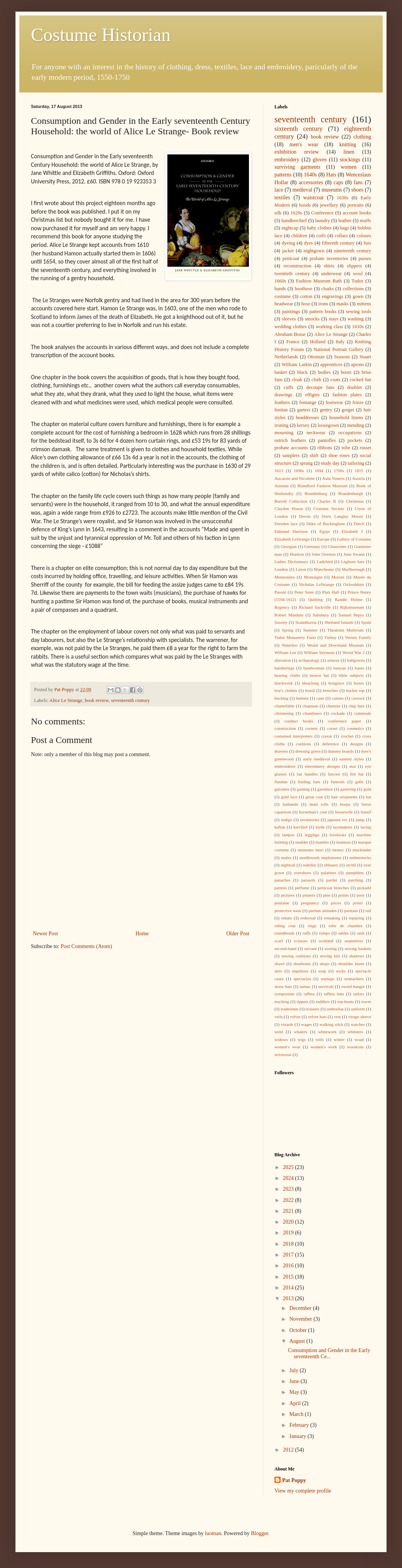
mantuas (343, 842)
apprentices (331, 364)
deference (330, 743)
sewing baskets (358, 948)
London (281, 569)
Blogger (259, 1533)
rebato (286, 918)
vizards (287, 1024)
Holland (317, 341)
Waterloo (290, 645)
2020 (289, 1222)
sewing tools (358, 311)
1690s (299, 470)
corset (332, 728)
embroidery (287, 160)
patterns (282, 175)
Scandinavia (306, 622)
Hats (331, 175)
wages (306, 1024)
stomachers (353, 978)
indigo (286, 819)
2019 (289, 1233)
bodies (324, 372)
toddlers (323, 1001)
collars (341, 235)
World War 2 (353, 652)
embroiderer (285, 766)
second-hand (285, 948)
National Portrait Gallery (338, 349)
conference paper (344, 721)
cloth (316, 379)
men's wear (304, 144)
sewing (331, 948)
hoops (345, 804)
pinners (309, 895)
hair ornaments (344, 796)
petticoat (291, 258)
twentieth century (292, 273)
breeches (330, 690)
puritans (351, 910)
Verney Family (358, 637)
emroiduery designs (322, 766)
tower (366, 1001)
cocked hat (360, 379)
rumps (324, 933)
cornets (311, 728)
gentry (326, 410)
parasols (308, 880)
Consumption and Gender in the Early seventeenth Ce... (329, 1353)
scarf (278, 940)
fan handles (307, 774)
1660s (280, 281)
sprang (306, 463)
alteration (282, 660)
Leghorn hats (352, 561)
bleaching (310, 683)
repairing (356, 918)
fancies (334, 774)
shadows (356, 955)
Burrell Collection (290, 501)
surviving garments (297, 167)
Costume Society (328, 508)
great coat (314, 796)
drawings (283, 394)
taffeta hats (334, 993)
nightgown (313, 250)
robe (346, 447)
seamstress (353, 940)
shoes (357, 190)
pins (326, 895)
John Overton (324, 554)
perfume (302, 887)
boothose (303, 288)
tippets (302, 1001)
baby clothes (319, 228)
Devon (305, 516)
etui (352, 766)
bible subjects (351, 675)
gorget (348, 410)
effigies (312, 394)
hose (305, 303)
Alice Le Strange (65, 700)
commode (362, 713)
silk (277, 213)
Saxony (281, 622)
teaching (281, 1001)
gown (358, 296)
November (301, 1319)
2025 (289, 1167)
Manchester (324, 569)
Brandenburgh (350, 493)
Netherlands (286, 356)
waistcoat (313, 197)
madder (301, 842)
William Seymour (319, 652)
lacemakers (342, 827)
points (343, 895)
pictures (288, 895)
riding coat (285, 925)
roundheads (284, 933)
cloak (297, 379)
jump (360, 819)
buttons (302, 698)
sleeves (289, 319)
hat (368, 796)
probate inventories (329, 258)
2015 (289, 1277)
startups (327, 978)
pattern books (322, 311)
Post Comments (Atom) (86, 946)
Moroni (337, 577)
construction (285, 728)
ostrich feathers (290, 440)
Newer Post (45, 933)
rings (312, 925)
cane (320, 698)
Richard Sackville (315, 607)
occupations (349, 432)
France (293, 341)
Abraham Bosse (290, 334)
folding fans (309, 781)
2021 (289, 1211)
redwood (307, 918)
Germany (312, 546)
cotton (306, 296)
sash (361, 933)
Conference (322, 213)
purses (365, 258)
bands (280, 288)
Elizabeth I (352, 531)
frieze (358, 402)
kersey (303, 425)
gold (367, 789)
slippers (354, 266)
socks (341, 971)
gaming (303, 789)
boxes (359, 683)
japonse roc (337, 819)
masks (342, 303)
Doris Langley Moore (342, 516)
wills (319, 1039)
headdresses (307, 417)
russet (365, 447)
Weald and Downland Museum (335, 645)
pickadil (364, 887)
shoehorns (302, 963)
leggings (312, 834)
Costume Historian (100, 34)
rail (368, 910)
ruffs (307, 933)
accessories (311, 182)
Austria (358, 478)
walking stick (331, 1024)
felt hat (357, 774)
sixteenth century (298, 128)
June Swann (354, 554)
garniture (325, 789)
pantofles (327, 440)
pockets (354, 440)
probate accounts (291, 447)
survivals (326, 986)
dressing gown (307, 751)
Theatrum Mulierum (345, 630)
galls (359, 781)
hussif (366, 812)
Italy (340, 341)
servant (310, 948)
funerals (338, 781)
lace (278, 190)
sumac (305, 986)
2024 (289, 1178)
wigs (302, 1039)
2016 (289, 1265)
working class (329, 326)
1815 (359, 470)
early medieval (316, 759)
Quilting (315, 599)
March (297, 1414)
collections (353, 288)
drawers (281, 751)
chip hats (357, 706)
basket (280, 372)
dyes (308, 243)
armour (333, 660)
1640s (310, 175)
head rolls (319, 804)
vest (337, 1016)
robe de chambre (346, 925)
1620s (296, 213)
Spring (287, 630)
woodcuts (355, 1046)
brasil (310, 690)
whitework (327, 1031)
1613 (278, 470)
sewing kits (330, 955)
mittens (364, 303)
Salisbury (321, 615)
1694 (319, 470)
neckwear (316, 432)
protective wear (287, 910)
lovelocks (338, 834)
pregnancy (310, 902)
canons (338, 698)
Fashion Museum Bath (319, 281)
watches (358, 1024)
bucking (281, 698)
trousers (312, 1009)
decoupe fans (320, 387)
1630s (342, 197)
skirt (278, 971)
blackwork (283, 683)
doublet (354, 387)
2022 (289, 1200)
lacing (366, 827)
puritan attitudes (322, 910)
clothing (362, 137)
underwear (331, 273)
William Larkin (296, 364)
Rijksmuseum (352, 607)
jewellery (329, 205)
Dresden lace (286, 523)
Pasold (280, 592)
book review (97, 700)
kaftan (279, 827)
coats (335, 379)
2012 (289, 1450)
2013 (289, 1298)
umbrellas (335, 1009)
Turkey (330, 637)
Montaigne (313, 577)
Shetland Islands (338, 622)
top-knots (345, 1001)
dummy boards (341, 751)
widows (281, 1039)
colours (364, 235)
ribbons (324, 447)
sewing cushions (296, 955)
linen (349, 152)
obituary (331, 865)
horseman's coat (313, 812)
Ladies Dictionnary (291, 561)
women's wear (287, 1046)
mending (355, 425)
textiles (282, 197)
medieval (302, 190)
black (302, 372)
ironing (281, 425)
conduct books (298, 721)
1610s (358, 326)
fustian (281, 410)
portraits (355, 205)
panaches (282, 880)
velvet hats (317, 1016)
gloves (320, 160)
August (297, 1341)
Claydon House (288, 508)
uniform (358, 1009)
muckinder (362, 849)
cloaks (327, 288)
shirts (329, 266)
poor (361, 895)
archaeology (309, 660)
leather (344, 220)
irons (323, 303)
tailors (358, 993)
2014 (289, 1288)
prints (358, 902)
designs (356, 743)
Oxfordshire (353, 584)
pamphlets (355, 872)
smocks (312, 319)
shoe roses (339, 455)
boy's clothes (285, 690)
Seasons (342, 356)
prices (336, 902)
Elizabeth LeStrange (292, 539)
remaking (332, 918)
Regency (282, 607)
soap (322, 971)
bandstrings (284, 668)
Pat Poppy (294, 1480)
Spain (366, 622)
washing (355, 319)
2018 (289, 1244)
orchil (351, 865)
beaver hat (319, 675)
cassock (358, 698)
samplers (291, 455)
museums (332, 190)
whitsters (355, 1031)
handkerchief (294, 220)
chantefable (284, 706)
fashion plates (347, 394)
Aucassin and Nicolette (294, 478)
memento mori (311, 849)
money (338, 849)
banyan (339, 668)
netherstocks (360, 857)
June (294, 1381)
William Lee (285, 652)
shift (314, 455)
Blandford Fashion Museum (322, 485)
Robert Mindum (288, 615)
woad (359, 1039)
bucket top (355, 690)
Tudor (357, 281)
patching (355, 880)
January (298, 1436)
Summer (310, 630)
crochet (347, 736)
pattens (280, 887)
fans (358, 182)
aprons (357, 364)
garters (303, 410)
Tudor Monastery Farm (295, 637)
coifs (320, 235)
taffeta (309, 993)
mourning (283, 432)
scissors (301, 940)
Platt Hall (330, 592)
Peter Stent (304, 592)
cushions (303, 743)
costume (282, 296)
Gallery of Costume (354, 539)
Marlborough (353, 569)
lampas (288, 834)
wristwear (282, 1054)
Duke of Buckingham (325, 523)
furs (367, 243)
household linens (346, 417)
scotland (326, 940)
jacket (288, 250)
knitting (347, 144)
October (298, 1330)
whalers (300, 1031)
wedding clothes (290, 326)
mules (286, 857)
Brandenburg (316, 493)
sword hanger (353, 986)
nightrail (288, 865)
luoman (213, 1533)
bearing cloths (287, 675)
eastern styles (351, 759)
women (348, 167)
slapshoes (300, 971)
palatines (328, 872)
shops (325, 963)
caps (338, 182)
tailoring (355, 463)
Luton (301, 569)
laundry (322, 220)
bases (359, 668)
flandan (281, 781)
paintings (291, 311)
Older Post (238, 933)
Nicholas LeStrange (316, 584)
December (301, 1308)
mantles (322, 842)
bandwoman (314, 668)
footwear (334, 402)
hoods (305, 205)
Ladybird (324, 561)
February (299, 1425)
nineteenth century (352, 250)
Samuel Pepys (351, 615)
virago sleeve (359, 1016)
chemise (333, 706)
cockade (338, 713)
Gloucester (337, 546)
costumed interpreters (293, 736)
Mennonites (284, 577)
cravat (326, 736)
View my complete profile (302, 1491)
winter (339, 1039)
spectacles (302, 978)
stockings (350, 160)
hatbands (290, 804)
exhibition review (296, 152)
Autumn (281, 485)
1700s (339, 470)
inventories (309, 819)
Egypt (324, 531)
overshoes (302, 872)
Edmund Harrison (291, 531)
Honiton (297, 554)
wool (358, 273)
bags (344, 228)
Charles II (326, 501)
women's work (323, 1046)
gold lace (289, 796)
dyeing (288, 243)
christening (284, 713)
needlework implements (320, 857)
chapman (310, 706)
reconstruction (297, 266)
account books (356, 213)
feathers (282, 402)
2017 (289, 1255)
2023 (289, 1189)
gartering (348, 789)
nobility (310, 865)
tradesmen (289, 1009)
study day (330, 463)
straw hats (283, 986)
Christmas (354, 501)
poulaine (282, 902)
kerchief (300, 827)
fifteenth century (338, 243)
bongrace (336, 683)
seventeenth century (130, 700)
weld (278, 1031)
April (295, 1403)
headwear (283, 303)
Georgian (288, 546)
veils (278, 1016)
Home (142, 933)
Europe (323, 539)
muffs (365, 220)
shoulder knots (351, 963)
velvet (295, 1016)
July (294, 1370)
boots (346, 372)
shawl (279, 963)
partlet (331, 880)
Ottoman (316, 356)
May (294, 1392)
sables (343, 933)
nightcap (289, 228)
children (299, 235)
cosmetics (355, 728)
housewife (344, 812)
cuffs (288, 387)
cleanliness (312, 713)
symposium (284, 993)
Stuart (365, 356)
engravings (332, 296)
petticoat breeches (333, 887)
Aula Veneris (333, 478)
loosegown (328, 425)
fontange (307, 402)
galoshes (282, 789)
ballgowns (356, 660)
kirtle (320, 827)
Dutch (359, 523)
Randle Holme (348, 599)
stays (333, 319)
